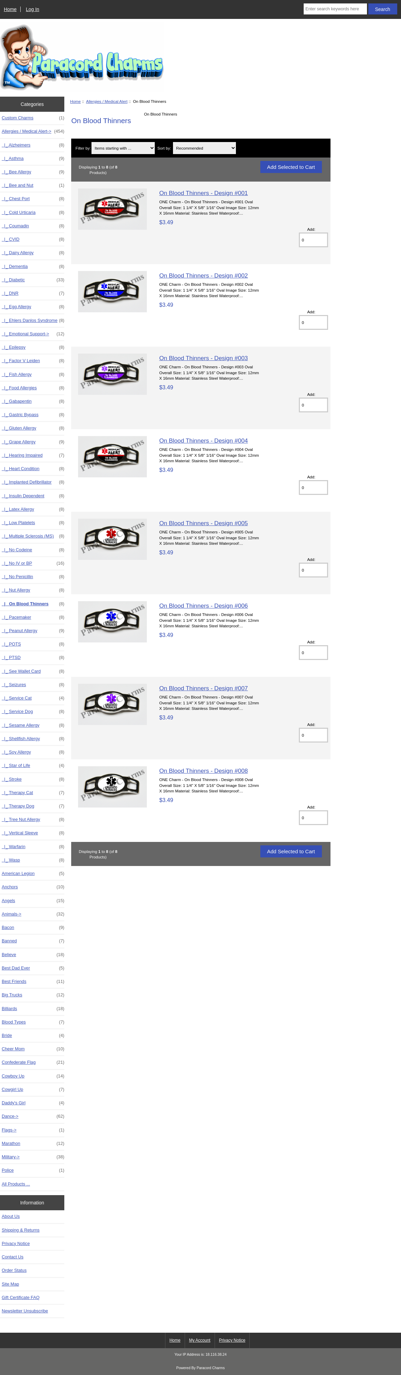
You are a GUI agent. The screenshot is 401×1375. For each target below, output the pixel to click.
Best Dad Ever (33, 968)
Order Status (14, 1270)
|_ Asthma (33, 158)
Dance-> (33, 1116)
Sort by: (164, 148)
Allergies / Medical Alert (107, 101)
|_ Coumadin (33, 226)
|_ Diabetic (33, 280)
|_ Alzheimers (33, 145)
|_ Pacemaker (33, 617)
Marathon (33, 1143)
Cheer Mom (33, 1049)
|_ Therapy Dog (33, 806)
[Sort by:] (204, 148)
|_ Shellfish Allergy (33, 738)
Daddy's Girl (33, 1103)
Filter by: (83, 148)
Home (10, 9)
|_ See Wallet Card (33, 671)
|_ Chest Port (33, 199)
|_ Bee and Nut (33, 185)
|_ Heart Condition (33, 469)
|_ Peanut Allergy (33, 631)
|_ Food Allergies (33, 388)
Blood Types (33, 1022)
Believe (33, 954)
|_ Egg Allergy (33, 307)
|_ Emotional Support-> (33, 334)
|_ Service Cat (33, 698)
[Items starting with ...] (122, 148)
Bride (33, 1035)
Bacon (33, 927)
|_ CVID (33, 239)
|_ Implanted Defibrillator (33, 482)
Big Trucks (33, 995)
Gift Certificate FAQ (21, 1297)
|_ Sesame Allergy (33, 725)
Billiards (33, 1008)
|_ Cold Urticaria (33, 212)
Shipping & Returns (21, 1230)
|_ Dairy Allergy (33, 253)
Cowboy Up (33, 1076)
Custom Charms (33, 118)
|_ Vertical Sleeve (33, 833)
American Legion (33, 873)
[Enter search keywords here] (335, 8)
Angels (33, 900)
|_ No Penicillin (33, 577)
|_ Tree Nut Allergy (33, 819)
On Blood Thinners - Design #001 (203, 193)
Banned (33, 941)
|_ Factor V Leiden (33, 361)
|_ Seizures (33, 685)
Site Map (10, 1284)
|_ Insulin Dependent (33, 496)
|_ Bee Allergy (33, 172)
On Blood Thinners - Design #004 (203, 440)
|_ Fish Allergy (33, 374)
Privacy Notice (16, 1243)
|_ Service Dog (33, 711)
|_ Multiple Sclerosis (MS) (33, 536)
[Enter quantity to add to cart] (313, 239)
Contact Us (12, 1256)
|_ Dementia (33, 266)
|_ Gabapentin (33, 401)
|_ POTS (33, 644)
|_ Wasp (33, 860)
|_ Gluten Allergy (33, 428)
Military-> (33, 1157)
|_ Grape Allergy (33, 442)
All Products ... (16, 1184)
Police (33, 1170)
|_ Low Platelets (33, 523)
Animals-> (33, 914)
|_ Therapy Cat (33, 792)
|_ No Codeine (33, 550)
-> (33, 131)
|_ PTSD (33, 657)
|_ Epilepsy (33, 347)
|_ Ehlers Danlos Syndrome (33, 320)
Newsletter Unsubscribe (25, 1310)
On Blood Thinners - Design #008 (203, 770)
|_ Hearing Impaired (33, 455)
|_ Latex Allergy (33, 509)
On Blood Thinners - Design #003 (203, 358)
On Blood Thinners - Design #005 (203, 523)
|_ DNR (33, 293)
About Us (11, 1216)
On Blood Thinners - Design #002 (203, 275)
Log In (32, 9)
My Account (199, 1340)
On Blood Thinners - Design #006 (203, 605)
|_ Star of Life (33, 765)
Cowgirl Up (33, 1089)
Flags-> (33, 1130)
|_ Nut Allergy (33, 590)
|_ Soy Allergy (33, 752)
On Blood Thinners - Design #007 (203, 688)
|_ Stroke (33, 779)
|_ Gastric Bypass (33, 415)
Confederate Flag (33, 1062)
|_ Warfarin (33, 846)
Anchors (33, 887)
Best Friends (33, 981)
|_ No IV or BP (33, 563)
